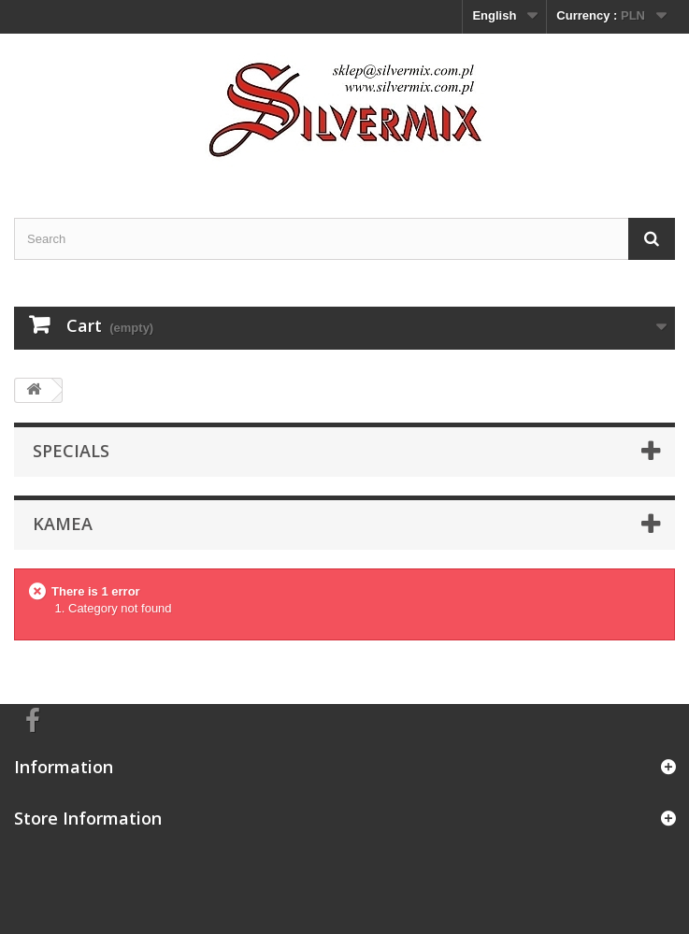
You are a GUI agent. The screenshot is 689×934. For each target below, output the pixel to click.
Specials (71, 450)
